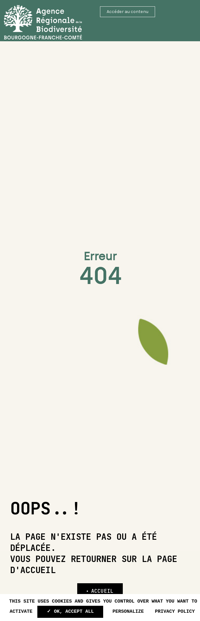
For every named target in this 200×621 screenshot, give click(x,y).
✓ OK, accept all (70, 611)
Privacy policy (175, 611)
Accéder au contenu (127, 11)
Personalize (128, 611)
